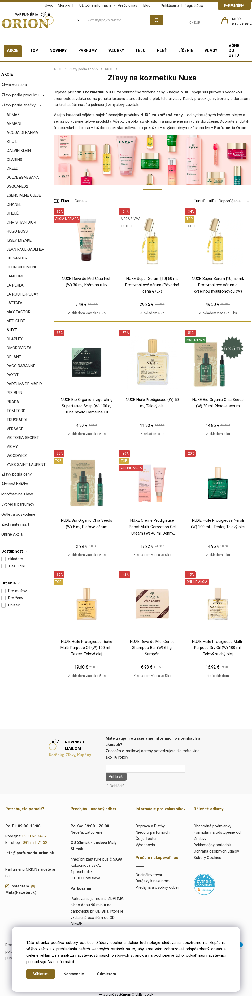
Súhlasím (41, 974)
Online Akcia (12, 534)
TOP (34, 50)
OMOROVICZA (19, 347)
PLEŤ (162, 50)
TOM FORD (16, 410)
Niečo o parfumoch (153, 830)
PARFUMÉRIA (234, 5)
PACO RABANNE (21, 366)
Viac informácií (61, 961)
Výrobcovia (145, 843)
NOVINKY (58, 50)
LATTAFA (15, 303)
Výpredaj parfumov (17, 504)
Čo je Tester (146, 837)
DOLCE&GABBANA (23, 177)
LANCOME (15, 276)
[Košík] (242, 21)
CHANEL (14, 204)
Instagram (19, 884)
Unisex (14, 605)
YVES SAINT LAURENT (26, 464)
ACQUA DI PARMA (22, 132)
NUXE (12, 330)
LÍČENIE (185, 50)
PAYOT (13, 375)
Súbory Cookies (207, 855)
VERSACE (15, 428)
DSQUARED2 (17, 186)
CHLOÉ (13, 213)
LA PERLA (15, 285)
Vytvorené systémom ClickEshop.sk (126, 993)
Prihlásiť (114, 776)
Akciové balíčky (14, 484)
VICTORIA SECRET (23, 437)
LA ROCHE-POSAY (22, 294)
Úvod (49, 5)
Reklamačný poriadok (212, 843)
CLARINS (14, 159)
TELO (140, 50)
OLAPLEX (15, 339)
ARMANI (14, 123)
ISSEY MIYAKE (19, 240)
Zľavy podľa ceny (16, 474)
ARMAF (13, 114)
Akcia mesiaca (14, 85)
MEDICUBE (16, 321)
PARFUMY (87, 50)
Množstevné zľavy (17, 494)
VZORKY (116, 50)
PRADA (13, 401)
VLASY (211, 50)
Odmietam (106, 974)
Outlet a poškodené (18, 514)
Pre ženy (15, 598)
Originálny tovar (149, 873)
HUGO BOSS (17, 231)
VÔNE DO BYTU (234, 50)
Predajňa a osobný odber (157, 885)
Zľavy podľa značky (18, 105)
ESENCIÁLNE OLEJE (24, 195)
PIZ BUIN (14, 392)
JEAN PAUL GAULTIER (25, 249)
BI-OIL (12, 141)
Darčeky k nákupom (153, 879)
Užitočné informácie (95, 5)
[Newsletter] (145, 769)
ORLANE (14, 356)
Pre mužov (17, 591)
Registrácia (194, 5)
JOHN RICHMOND (22, 267)
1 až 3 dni (16, 566)
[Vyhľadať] (77, 20)
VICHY (12, 446)
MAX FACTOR (19, 312)
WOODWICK (17, 455)
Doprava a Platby (150, 824)
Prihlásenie (170, 5)
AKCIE (13, 50)
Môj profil (65, 5)
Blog (146, 5)
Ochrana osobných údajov (216, 849)
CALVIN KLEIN (19, 150)
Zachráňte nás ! (15, 524)
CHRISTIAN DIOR (21, 222)
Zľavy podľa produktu (20, 95)
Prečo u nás (127, 5)
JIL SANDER (17, 258)
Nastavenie (73, 974)
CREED (12, 168)
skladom (15, 559)
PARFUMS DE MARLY (24, 384)
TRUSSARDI (17, 419)
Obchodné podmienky (212, 824)
